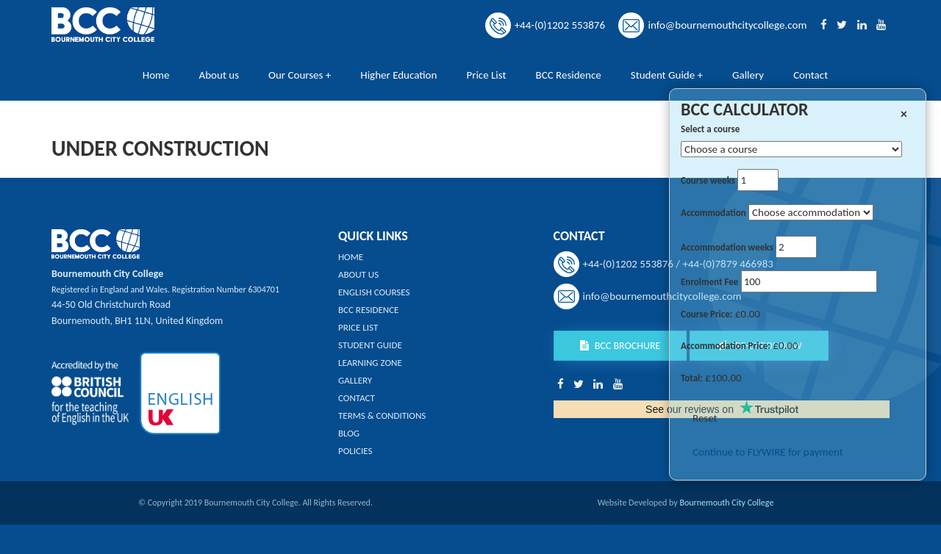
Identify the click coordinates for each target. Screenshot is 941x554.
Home (156, 75)
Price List (486, 75)
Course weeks (708, 180)
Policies (355, 450)
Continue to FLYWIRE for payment (768, 451)
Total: (692, 378)
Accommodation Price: (725, 345)
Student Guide (370, 344)
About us (219, 75)
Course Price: (706, 314)
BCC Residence (568, 75)
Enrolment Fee (709, 281)
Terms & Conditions (382, 415)
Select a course (710, 128)
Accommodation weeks (727, 247)
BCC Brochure (620, 345)
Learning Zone (370, 362)
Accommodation (713, 212)
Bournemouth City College (726, 502)
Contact (810, 75)
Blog (348, 433)
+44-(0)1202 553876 (560, 25)
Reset (705, 418)
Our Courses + (299, 75)
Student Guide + (667, 75)
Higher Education (398, 75)
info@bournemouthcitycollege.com (727, 25)
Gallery (748, 75)
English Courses (374, 292)
